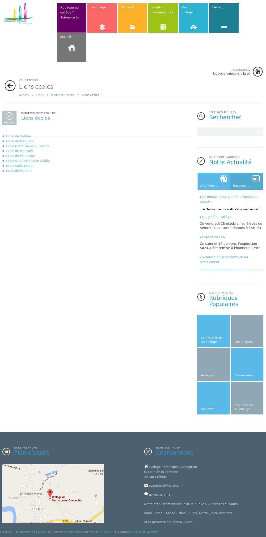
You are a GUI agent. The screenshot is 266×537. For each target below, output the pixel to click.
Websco (152, 532)
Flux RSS (105, 532)
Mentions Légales (32, 532)
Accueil (24, 95)
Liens (40, 95)
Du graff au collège (217, 217)
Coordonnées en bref (231, 72)
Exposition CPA (213, 237)
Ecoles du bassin (63, 95)
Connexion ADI (129, 532)
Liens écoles (35, 118)
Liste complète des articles (72, 532)
